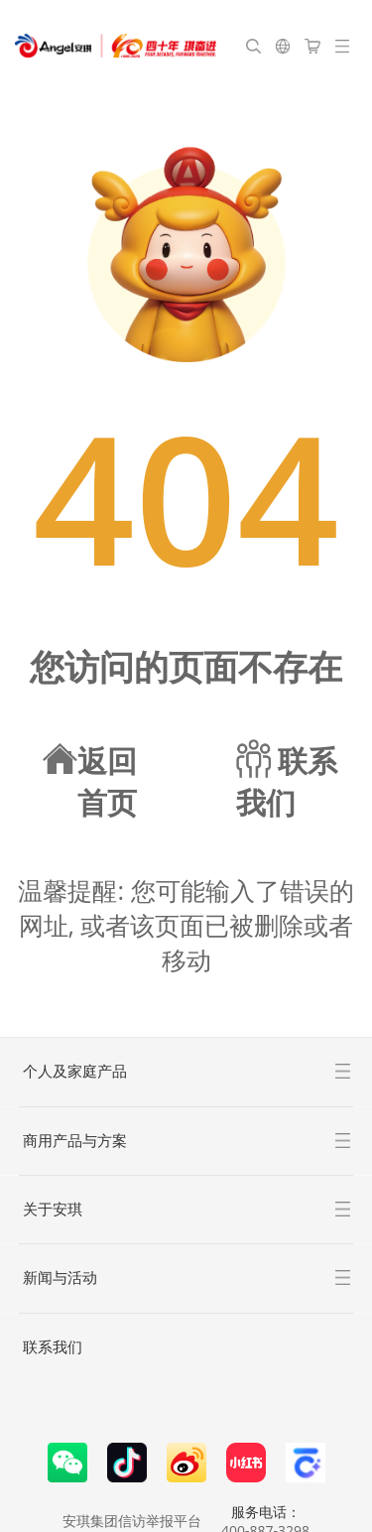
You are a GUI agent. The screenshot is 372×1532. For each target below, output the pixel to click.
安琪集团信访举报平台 (131, 1520)
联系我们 (52, 1346)
